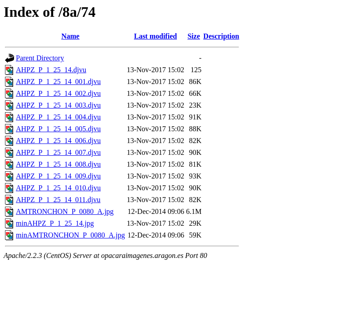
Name (70, 36)
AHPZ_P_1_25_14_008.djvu (58, 164)
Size (193, 36)
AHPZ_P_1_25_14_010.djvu (58, 188)
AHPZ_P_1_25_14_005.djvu (58, 129)
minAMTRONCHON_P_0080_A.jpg (70, 235)
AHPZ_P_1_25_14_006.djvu (58, 140)
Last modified (155, 36)
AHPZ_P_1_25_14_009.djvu (58, 176)
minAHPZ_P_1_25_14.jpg (55, 223)
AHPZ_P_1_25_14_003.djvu (58, 105)
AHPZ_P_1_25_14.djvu (51, 70)
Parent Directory (40, 58)
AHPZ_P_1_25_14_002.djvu (58, 93)
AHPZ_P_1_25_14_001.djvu (58, 81)
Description (221, 36)
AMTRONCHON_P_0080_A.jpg (65, 211)
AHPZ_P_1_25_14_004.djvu (58, 117)
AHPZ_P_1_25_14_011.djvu (58, 199)
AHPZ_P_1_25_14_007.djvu (58, 152)
